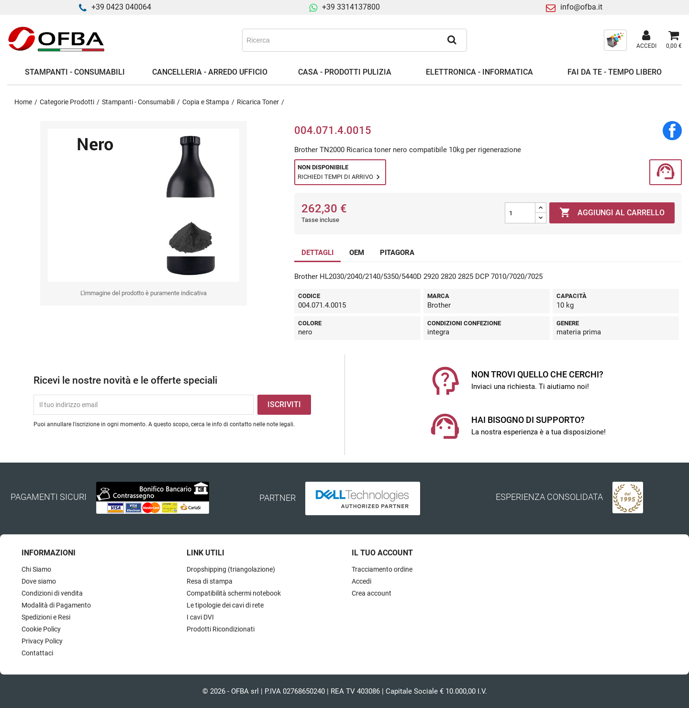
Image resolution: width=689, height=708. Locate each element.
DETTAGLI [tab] (317, 252)
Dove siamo (39, 581)
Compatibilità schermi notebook (234, 593)
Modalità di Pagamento (56, 605)
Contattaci (37, 653)
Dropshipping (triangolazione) (231, 569)
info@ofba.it (581, 6)
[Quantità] (520, 212)
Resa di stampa (210, 581)
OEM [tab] (356, 252)
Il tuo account (382, 552)
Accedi (361, 581)
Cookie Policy (41, 629)
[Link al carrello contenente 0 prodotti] (674, 40)
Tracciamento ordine (382, 569)
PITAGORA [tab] (397, 252)
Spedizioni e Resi (46, 617)
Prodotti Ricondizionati (221, 629)
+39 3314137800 (351, 6)
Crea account (371, 593)
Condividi (672, 130)
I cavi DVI (200, 617)
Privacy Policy (42, 641)
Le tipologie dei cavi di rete (225, 605)
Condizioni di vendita (52, 593)
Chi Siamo (36, 569)
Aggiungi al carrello (612, 213)
